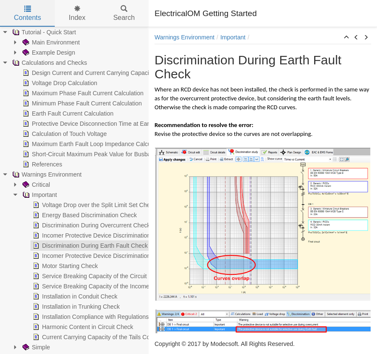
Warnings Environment (45, 174)
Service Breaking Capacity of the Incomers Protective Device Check (125, 286)
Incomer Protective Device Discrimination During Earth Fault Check (124, 256)
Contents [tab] (27, 13)
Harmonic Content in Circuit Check (81, 327)
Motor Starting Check (63, 266)
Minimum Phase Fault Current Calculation (80, 103)
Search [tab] (124, 13)
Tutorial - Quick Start (42, 32)
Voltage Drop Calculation (58, 83)
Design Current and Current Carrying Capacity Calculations (103, 73)
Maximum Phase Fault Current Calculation (81, 93)
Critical (34, 185)
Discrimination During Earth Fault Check (88, 246)
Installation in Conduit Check (73, 296)
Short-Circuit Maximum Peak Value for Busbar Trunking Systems (110, 154)
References (41, 164)
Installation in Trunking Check (74, 306)
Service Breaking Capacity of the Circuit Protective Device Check (121, 276)
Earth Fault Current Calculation (66, 113)
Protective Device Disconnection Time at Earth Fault (94, 124)
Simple (34, 347)
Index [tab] (77, 13)
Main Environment (49, 42)
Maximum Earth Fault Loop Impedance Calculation (92, 144)
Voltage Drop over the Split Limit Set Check (92, 205)
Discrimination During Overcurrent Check (89, 225)
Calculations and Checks (48, 63)
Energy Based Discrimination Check (83, 215)
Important (38, 195)
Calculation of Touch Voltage (63, 134)
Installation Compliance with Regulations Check (98, 317)
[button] (346, 37)
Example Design (47, 52)
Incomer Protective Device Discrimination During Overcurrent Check (125, 235)
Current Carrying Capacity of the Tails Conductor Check (108, 337)
